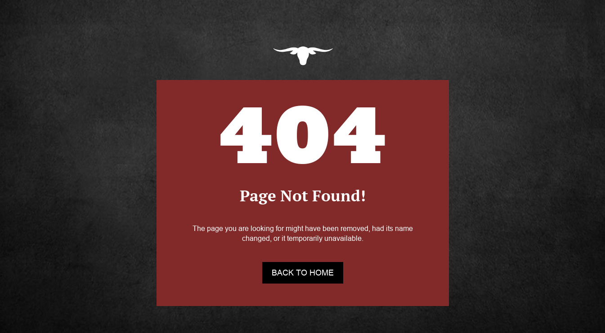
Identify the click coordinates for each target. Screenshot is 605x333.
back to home (303, 272)
